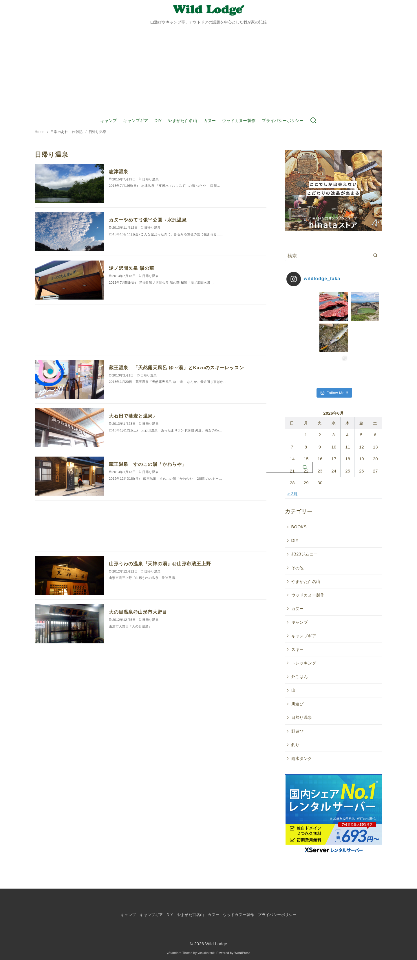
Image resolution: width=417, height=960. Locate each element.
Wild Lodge (216, 943)
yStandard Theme (179, 953)
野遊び (297, 731)
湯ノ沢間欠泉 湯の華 (131, 268)
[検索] (333, 256)
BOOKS (299, 527)
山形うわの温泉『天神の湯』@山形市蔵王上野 (160, 563)
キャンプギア (135, 120)
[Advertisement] (208, 70)
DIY (158, 120)
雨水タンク (301, 758)
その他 (297, 568)
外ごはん (299, 676)
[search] (375, 256)
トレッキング (303, 663)
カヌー (210, 120)
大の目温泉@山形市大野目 (138, 612)
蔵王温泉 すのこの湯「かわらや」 (148, 464)
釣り (295, 745)
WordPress (242, 953)
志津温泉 (118, 171)
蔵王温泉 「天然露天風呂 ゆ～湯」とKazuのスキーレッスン (176, 367)
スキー (297, 649)
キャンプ (108, 120)
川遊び (297, 703)
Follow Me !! (334, 393)
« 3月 (292, 494)
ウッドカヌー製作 (238, 120)
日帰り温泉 (98, 132)
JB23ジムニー (304, 554)
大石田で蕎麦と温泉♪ (132, 415)
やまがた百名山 (182, 120)
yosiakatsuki (206, 953)
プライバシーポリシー (282, 120)
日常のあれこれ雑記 (67, 132)
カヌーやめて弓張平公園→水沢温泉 (148, 219)
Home (40, 132)
